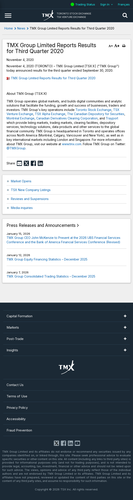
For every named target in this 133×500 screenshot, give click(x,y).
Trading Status (85, 4)
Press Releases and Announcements (41, 225)
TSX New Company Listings (31, 190)
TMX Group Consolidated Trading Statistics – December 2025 (51, 276)
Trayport (112, 118)
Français (124, 4)
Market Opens (21, 181)
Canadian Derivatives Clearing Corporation (67, 118)
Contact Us (15, 385)
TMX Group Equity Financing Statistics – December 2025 (47, 259)
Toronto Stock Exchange (93, 110)
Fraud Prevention (19, 430)
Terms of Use (17, 396)
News (21, 28)
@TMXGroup (16, 148)
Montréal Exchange (20, 118)
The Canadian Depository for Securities (95, 114)
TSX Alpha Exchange (50, 114)
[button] (125, 15)
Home (8, 28)
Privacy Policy (17, 407)
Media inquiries (22, 208)
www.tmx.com (71, 144)
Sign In (104, 4)
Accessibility (16, 419)
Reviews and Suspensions (30, 199)
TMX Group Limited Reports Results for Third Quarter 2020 (53, 78)
